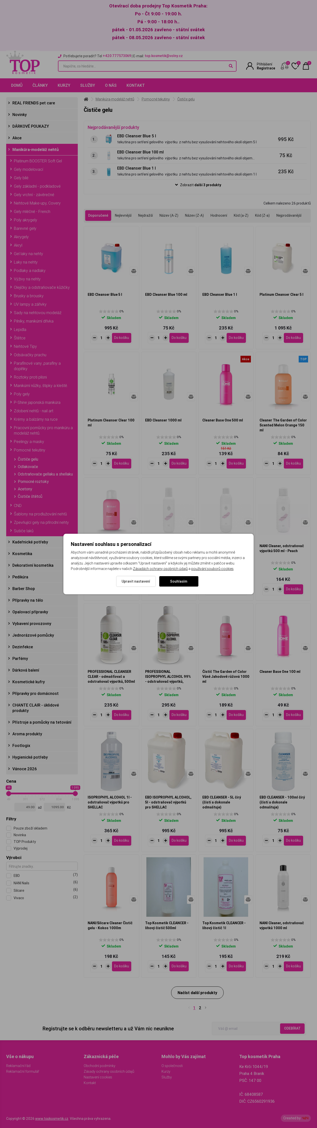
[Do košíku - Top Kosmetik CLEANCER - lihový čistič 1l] (236, 966)
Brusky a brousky (29, 295)
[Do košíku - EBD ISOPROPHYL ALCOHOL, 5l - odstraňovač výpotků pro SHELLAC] (179, 841)
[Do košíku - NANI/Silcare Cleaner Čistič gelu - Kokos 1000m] (121, 966)
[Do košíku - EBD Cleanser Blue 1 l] (236, 338)
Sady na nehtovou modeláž (37, 312)
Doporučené (98, 215)
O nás (111, 85)
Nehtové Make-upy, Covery (37, 203)
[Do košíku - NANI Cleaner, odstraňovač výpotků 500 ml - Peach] (293, 589)
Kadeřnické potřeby (30, 541)
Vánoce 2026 (24, 768)
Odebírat (292, 1028)
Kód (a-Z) (241, 215)
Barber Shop (23, 588)
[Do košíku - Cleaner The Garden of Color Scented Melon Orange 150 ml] (293, 464)
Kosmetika (22, 553)
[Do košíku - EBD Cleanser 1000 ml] (179, 464)
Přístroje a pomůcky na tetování (41, 722)
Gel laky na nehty (28, 253)
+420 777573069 (117, 56)
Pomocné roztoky (33, 481)
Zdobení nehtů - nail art (33, 410)
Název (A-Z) (168, 215)
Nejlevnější (123, 215)
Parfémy (20, 658)
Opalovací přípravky (30, 611)
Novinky (19, 114)
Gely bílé (21, 177)
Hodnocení (219, 215)
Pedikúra (20, 576)
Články (40, 85)
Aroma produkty (27, 733)
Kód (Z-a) (262, 215)
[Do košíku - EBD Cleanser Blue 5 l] (121, 338)
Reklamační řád (18, 1066)
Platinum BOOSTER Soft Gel (38, 160)
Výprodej (20, 848)
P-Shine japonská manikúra (37, 402)
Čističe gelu (28, 459)
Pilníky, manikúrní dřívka (33, 321)
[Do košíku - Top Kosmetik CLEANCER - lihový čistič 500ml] (179, 966)
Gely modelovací (28, 169)
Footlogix (21, 745)
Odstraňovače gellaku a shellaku (45, 474)
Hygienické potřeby (30, 757)
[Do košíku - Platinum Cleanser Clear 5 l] (293, 338)
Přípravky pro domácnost (35, 693)
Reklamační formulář (22, 1071)
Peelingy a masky (29, 441)
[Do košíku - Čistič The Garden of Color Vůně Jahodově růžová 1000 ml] (236, 715)
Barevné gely (25, 228)
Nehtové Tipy (25, 346)
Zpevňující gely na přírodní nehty (41, 522)
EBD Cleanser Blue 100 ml (140, 151)
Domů (17, 85)
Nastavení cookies (98, 1077)
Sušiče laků (23, 530)
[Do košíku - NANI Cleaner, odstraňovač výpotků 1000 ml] (293, 966)
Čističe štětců (30, 496)
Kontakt (136, 85)
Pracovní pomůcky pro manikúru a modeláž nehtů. (43, 430)
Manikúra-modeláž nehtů (35, 149)
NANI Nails (46, 882)
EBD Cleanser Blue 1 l (136, 168)
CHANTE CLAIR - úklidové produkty (35, 708)
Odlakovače (28, 466)
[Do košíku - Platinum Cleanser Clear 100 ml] (121, 464)
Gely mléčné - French (32, 211)
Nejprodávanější (288, 215)
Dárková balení (25, 670)
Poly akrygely (25, 219)
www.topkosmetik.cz (51, 1118)
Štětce (20, 337)
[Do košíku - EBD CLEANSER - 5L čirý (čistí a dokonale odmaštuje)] (236, 841)
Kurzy (64, 85)
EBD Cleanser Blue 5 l (136, 135)
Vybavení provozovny (31, 623)
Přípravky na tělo (27, 600)
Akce (17, 137)
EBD (46, 875)
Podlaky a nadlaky (30, 270)
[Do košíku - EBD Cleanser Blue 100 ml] (179, 338)
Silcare (46, 890)
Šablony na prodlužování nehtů (40, 513)
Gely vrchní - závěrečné (34, 194)
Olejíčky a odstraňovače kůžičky (42, 287)
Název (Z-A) (194, 215)
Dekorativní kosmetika (32, 565)
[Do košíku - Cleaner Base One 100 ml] (293, 715)
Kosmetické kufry (28, 681)
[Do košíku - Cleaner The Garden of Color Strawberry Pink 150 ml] (121, 589)
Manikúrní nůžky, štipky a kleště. (41, 385)
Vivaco (46, 897)
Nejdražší (145, 215)
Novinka (20, 835)
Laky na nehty (26, 262)
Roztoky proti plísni (30, 377)
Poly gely (22, 393)
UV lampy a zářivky (30, 304)
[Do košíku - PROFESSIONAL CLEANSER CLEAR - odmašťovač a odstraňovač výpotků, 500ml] (121, 715)
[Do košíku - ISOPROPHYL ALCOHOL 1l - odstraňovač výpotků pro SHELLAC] (121, 841)
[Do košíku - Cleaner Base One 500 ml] (236, 464)
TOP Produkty (25, 841)
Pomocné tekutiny (29, 449)
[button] (197, 185)
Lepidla (20, 329)
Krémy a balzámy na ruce (36, 419)
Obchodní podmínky (99, 1066)
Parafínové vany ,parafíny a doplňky (37, 366)
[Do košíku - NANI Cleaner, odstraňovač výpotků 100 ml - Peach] (179, 589)
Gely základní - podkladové (37, 186)
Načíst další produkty (197, 992)
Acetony (25, 488)
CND (18, 505)
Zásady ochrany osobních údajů (109, 1071)
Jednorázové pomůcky (33, 635)
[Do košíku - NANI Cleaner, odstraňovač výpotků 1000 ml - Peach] (236, 589)
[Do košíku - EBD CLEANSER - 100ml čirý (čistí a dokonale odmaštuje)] (293, 841)
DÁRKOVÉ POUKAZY (30, 126)
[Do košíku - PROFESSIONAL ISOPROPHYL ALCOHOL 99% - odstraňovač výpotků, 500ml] (179, 715)
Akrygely (21, 236)
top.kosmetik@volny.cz (164, 56)
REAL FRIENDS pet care (33, 102)
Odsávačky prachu (30, 354)
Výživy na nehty (27, 278)
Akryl (18, 245)
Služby (87, 85)
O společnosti (172, 1066)
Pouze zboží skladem (30, 828)
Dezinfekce (22, 646)
